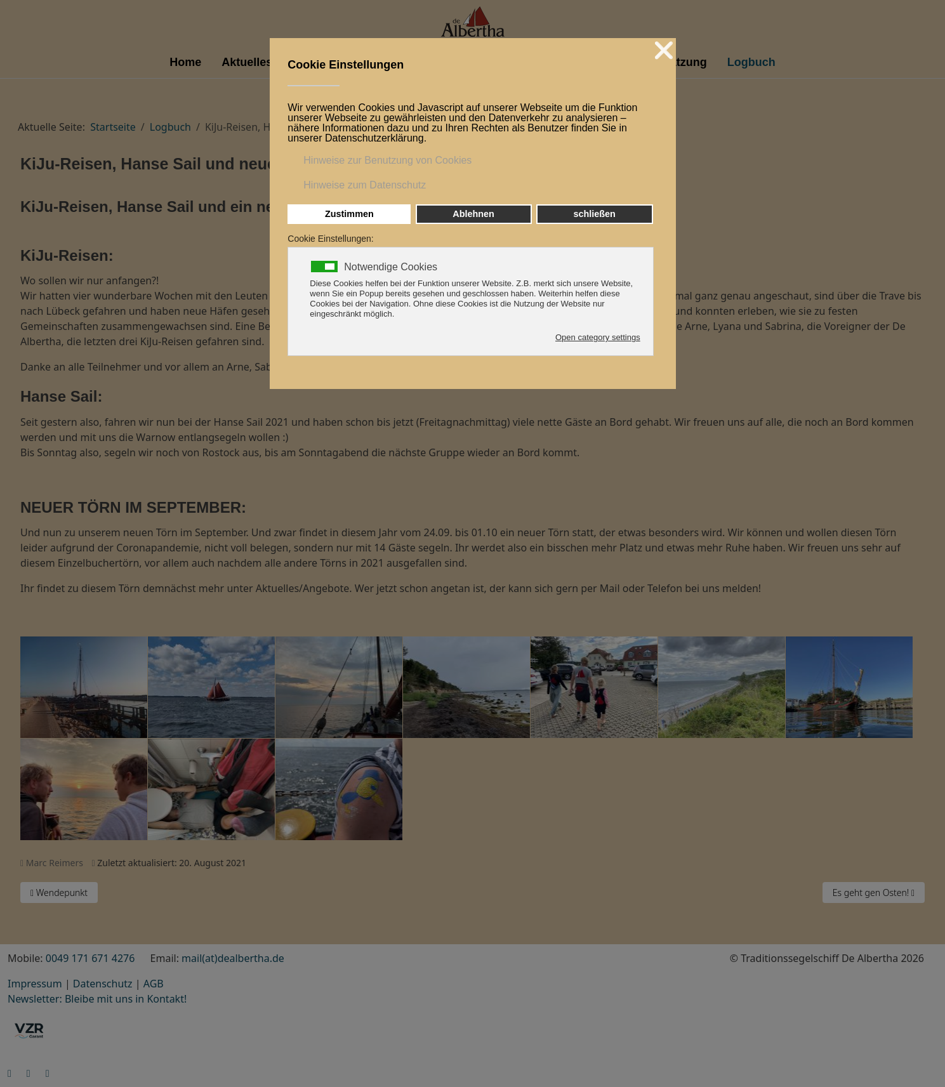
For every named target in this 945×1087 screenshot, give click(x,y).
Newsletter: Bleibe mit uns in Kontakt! (97, 999)
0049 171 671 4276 (90, 958)
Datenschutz (103, 984)
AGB (153, 984)
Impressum (35, 984)
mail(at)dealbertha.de (233, 958)
